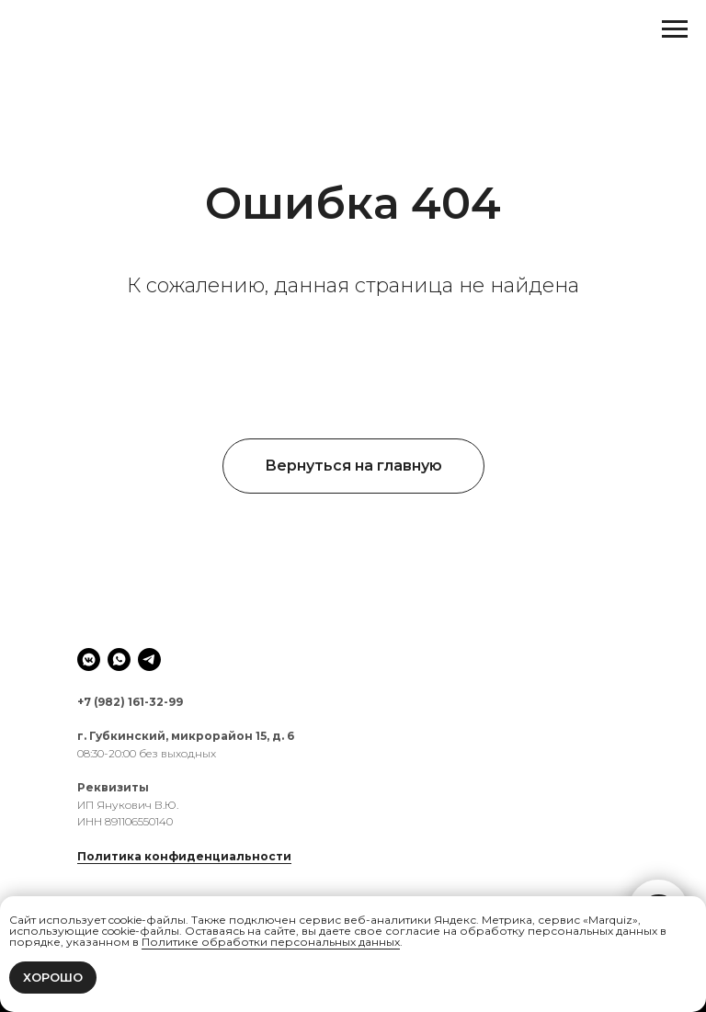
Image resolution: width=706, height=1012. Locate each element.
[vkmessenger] (88, 659)
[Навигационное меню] (675, 29)
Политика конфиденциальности (184, 856)
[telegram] (149, 659)
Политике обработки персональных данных (271, 942)
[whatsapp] (119, 659)
